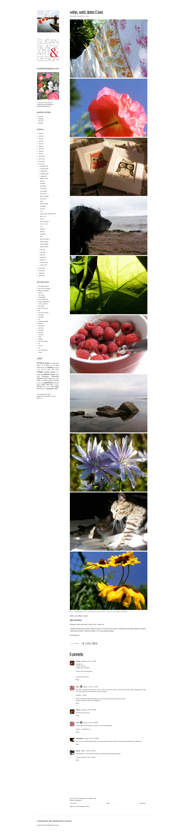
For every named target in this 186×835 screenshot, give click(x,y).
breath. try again (44, 241)
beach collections (41, 369)
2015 (40, 154)
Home (108, 803)
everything (43, 206)
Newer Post (73, 803)
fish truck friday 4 (44, 239)
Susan (77, 643)
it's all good (43, 188)
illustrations (55, 376)
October (42, 171)
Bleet (57, 363)
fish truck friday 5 (44, 221)
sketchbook (56, 384)
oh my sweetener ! (43, 303)
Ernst (42, 365)
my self (40, 292)
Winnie (50, 367)
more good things (43, 341)
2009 (40, 270)
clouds (57, 369)
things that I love (46, 386)
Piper (42, 367)
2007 (40, 275)
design (38, 374)
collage (40, 372)
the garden (42, 234)
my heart (40, 332)
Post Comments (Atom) (83, 806)
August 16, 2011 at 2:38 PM (90, 722)
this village (55, 387)
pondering (56, 380)
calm (41, 236)
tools (45, 388)
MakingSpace (79, 738)
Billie (54, 363)
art (54, 367)
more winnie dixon (43, 299)
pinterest (40, 123)
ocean (38, 380)
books (48, 369)
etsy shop (40, 121)
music (46, 378)
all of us (42, 219)
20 (39, 348)
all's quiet (40, 334)
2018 (40, 146)
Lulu (54, 365)
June (41, 252)
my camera (41, 306)
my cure (40, 345)
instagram (41, 118)
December (43, 166)
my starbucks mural (43, 286)
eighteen (40, 339)
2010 (40, 268)
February (42, 262)
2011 (40, 164)
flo (39, 319)
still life (39, 387)
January (42, 265)
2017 (40, 148)
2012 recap (41, 295)
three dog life (40, 388)
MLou (57, 365)
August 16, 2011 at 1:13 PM (90, 686)
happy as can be (44, 178)
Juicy (51, 365)
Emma (38, 365)
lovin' (39, 337)
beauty (40, 352)
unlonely (42, 231)
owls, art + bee (44, 224)
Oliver (39, 367)
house (38, 376)
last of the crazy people (44, 288)
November (43, 168)
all (39, 343)
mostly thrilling (44, 244)
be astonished (41, 297)
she (39, 310)
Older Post (142, 803)
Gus (45, 365)
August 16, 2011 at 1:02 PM (89, 661)
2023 (40, 141)
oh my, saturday (44, 203)
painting (45, 380)
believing (40, 315)
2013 (40, 159)
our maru (42, 208)
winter (56, 388)
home (57, 374)
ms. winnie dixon (42, 350)
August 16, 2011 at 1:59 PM (89, 710)
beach (57, 367)
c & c (41, 211)
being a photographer (43, 301)
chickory (78, 661)
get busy (42, 181)
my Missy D (41, 326)
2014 (40, 156)
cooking (46, 372)
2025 (40, 136)
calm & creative (44, 246)
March (42, 260)
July (41, 249)
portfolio (40, 116)
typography (49, 388)
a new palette (43, 191)
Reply (77, 679)
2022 (40, 143)
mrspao (78, 750)
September (43, 173)
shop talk (49, 385)
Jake (47, 365)
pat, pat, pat (43, 198)
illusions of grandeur (43, 290)
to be (41, 226)
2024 (40, 138)
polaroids (50, 380)
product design (40, 383)
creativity (52, 372)
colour (41, 201)
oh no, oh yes (43, 193)
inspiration (40, 378)
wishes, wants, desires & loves (48, 213)
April (41, 257)
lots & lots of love (43, 308)
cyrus (57, 372)
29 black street (43, 363)
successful (41, 317)
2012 (40, 161)
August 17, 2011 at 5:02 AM (88, 750)
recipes (43, 385)
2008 (40, 273)
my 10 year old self (43, 312)
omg (42, 380)
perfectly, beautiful (43, 321)
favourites (42, 183)
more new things (44, 196)
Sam (46, 367)
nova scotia (56, 378)
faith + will (43, 216)
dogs (42, 374)
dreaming (42, 229)
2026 (40, 133)
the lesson (41, 328)
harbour (53, 374)
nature (50, 378)
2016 (40, 151)
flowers (47, 374)
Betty (51, 363)
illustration (45, 376)
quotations (48, 382)
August (42, 176)
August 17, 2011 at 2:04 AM (91, 738)
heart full (40, 323)
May (41, 255)
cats (53, 369)
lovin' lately (43, 186)
